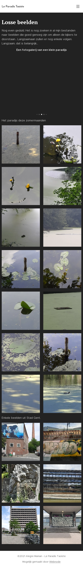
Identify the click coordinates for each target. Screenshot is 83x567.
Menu (77, 6)
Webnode (55, 561)
